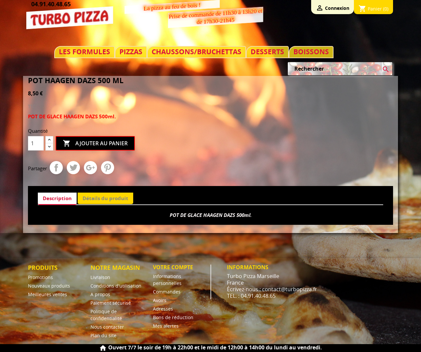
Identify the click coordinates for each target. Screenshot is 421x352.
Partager (56, 167)
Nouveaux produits (49, 286)
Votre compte (173, 267)
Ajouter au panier (95, 143)
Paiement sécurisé (110, 303)
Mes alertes (166, 326)
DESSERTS (267, 51)
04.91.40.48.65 (51, 4)
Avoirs (159, 300)
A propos (100, 294)
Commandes (167, 292)
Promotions (40, 277)
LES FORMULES (84, 51)
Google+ (90, 167)
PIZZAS (130, 51)
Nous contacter (107, 327)
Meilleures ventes (47, 294)
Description (57, 198)
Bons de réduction (173, 317)
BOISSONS (311, 51)
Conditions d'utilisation (115, 286)
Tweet (73, 167)
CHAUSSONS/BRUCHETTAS (196, 51)
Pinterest (107, 167)
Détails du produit (105, 198)
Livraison (100, 277)
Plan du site (103, 335)
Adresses (163, 309)
